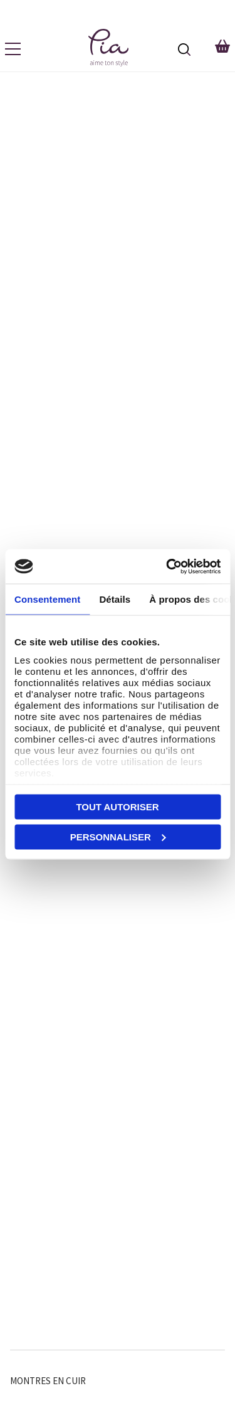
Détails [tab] (114, 599)
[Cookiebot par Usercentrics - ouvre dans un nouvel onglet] (167, 566)
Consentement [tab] (47, 599)
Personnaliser (118, 836)
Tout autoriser (117, 807)
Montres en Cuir (48, 1381)
